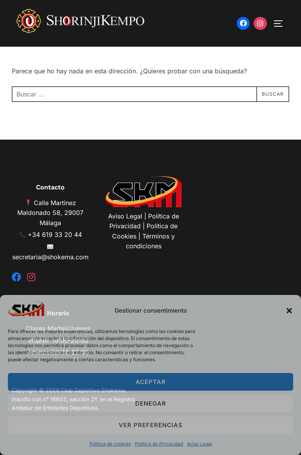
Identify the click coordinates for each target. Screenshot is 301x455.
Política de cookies (110, 444)
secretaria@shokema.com (50, 257)
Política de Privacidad (159, 444)
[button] (289, 311)
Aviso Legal (199, 444)
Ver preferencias (151, 425)
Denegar (150, 403)
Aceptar (151, 382)
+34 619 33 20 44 (55, 234)
